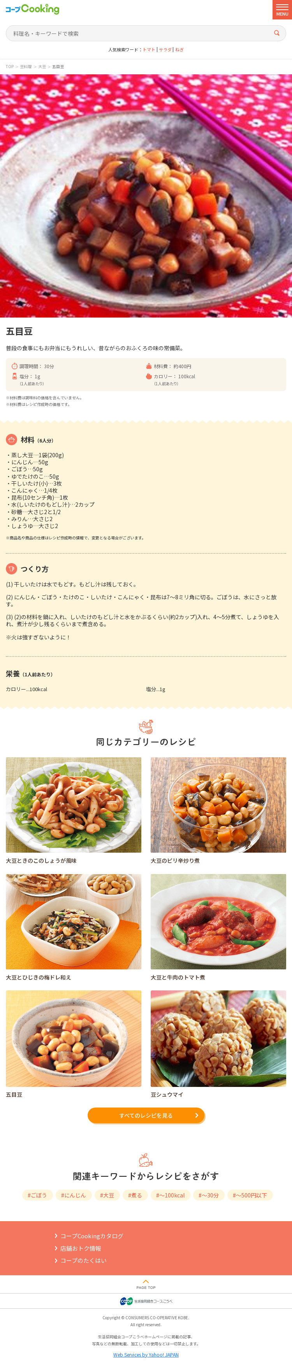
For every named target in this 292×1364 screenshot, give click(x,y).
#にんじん (73, 1195)
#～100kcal (170, 1195)
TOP (10, 66)
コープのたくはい (83, 1260)
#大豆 (107, 1195)
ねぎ (179, 49)
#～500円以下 (250, 1195)
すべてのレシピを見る (146, 1115)
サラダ (165, 49)
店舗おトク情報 (80, 1248)
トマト (148, 49)
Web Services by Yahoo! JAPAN (146, 1354)
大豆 (42, 66)
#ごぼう (37, 1195)
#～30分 (209, 1195)
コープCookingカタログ (91, 1236)
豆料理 (26, 66)
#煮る (135, 1195)
